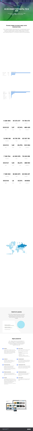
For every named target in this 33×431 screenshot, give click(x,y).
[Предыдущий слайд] (1, 406)
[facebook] (27, 429)
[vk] (28, 429)
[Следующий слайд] (31, 406)
